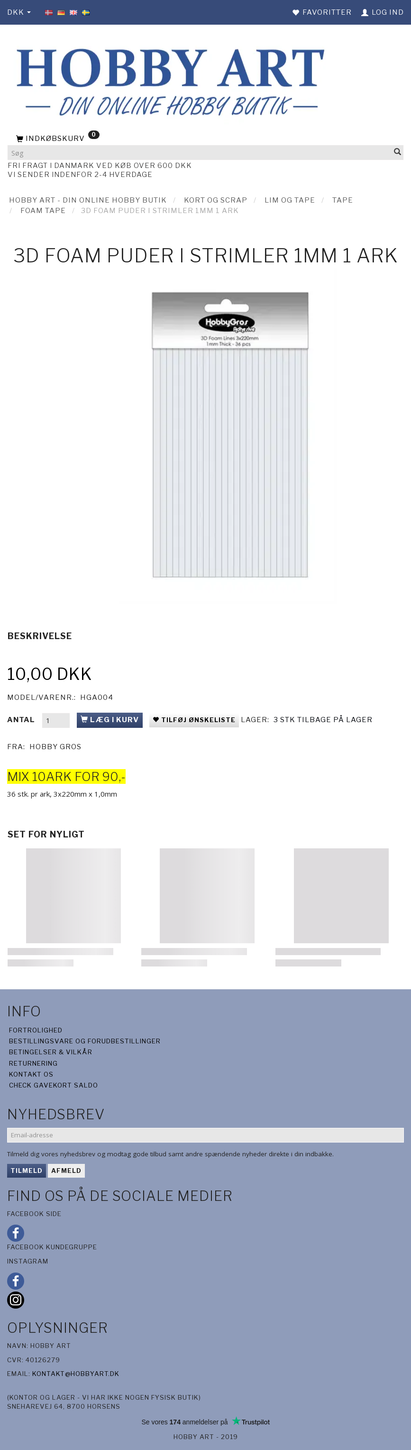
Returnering (33, 1063)
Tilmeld (26, 1170)
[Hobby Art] (168, 80)
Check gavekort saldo (53, 1085)
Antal (22, 720)
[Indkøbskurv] (205, 139)
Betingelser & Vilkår (50, 1052)
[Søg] (398, 153)
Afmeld (66, 1170)
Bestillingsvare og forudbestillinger (85, 1041)
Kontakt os (31, 1074)
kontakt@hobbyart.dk (75, 1373)
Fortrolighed (36, 1030)
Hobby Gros (55, 747)
